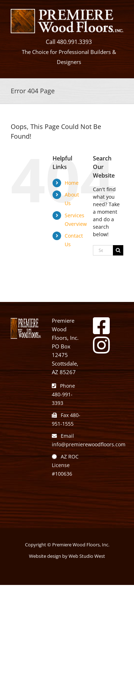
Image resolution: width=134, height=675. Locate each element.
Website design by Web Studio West (67, 556)
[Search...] (103, 250)
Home (72, 182)
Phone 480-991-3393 (63, 394)
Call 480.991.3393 (69, 42)
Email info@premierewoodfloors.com (88, 440)
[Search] (118, 250)
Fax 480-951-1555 (66, 419)
